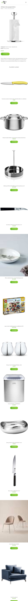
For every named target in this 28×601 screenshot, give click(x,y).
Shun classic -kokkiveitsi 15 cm (14, 490)
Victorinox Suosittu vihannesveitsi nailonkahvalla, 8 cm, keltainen (14, 98)
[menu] (26, 2)
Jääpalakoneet (14, 46)
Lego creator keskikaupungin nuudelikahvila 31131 (14, 326)
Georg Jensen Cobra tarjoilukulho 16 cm (14, 442)
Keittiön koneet (8, 46)
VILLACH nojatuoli (14, 597)
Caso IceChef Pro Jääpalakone (14, 403)
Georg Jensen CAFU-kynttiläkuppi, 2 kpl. (14, 365)
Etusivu (2, 8)
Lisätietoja (5, 53)
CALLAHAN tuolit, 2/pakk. (14, 544)
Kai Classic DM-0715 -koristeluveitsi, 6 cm (14, 224)
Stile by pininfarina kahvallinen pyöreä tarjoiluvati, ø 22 (14, 185)
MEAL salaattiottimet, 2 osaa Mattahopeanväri (14, 277)
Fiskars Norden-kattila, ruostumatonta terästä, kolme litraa (14, 137)
